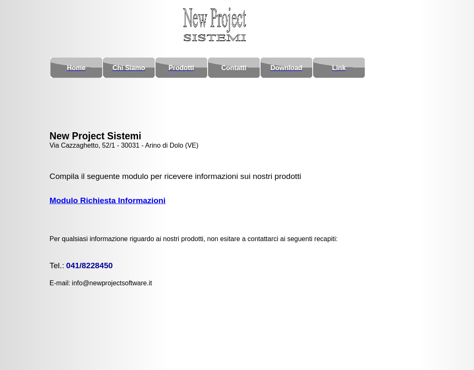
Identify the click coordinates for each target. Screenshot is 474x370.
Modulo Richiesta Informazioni (108, 196)
